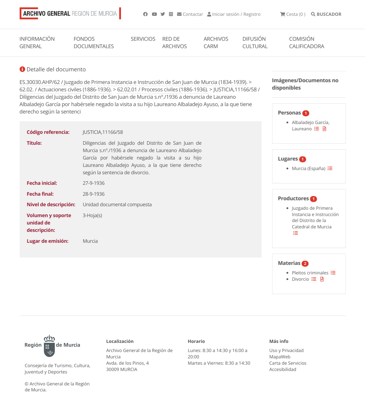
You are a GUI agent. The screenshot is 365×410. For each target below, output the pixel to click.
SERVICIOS (143, 39)
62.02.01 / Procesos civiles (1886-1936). (162, 89)
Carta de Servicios (287, 363)
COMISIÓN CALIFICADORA (306, 42)
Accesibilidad (282, 369)
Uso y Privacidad (286, 350)
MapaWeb (279, 356)
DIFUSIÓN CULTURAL (255, 42)
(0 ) (292, 14)
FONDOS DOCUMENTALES (94, 42)
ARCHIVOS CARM (216, 42)
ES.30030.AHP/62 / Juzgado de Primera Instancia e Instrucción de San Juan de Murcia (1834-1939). (134, 82)
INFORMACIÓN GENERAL (37, 42)
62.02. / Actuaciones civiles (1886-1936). (66, 89)
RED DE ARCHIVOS (174, 42)
